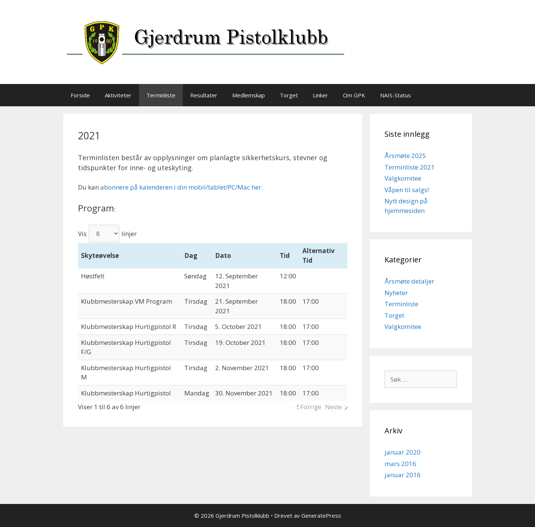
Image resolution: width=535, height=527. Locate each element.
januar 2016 (403, 475)
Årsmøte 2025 (405, 155)
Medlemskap (248, 95)
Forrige (310, 406)
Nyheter (396, 292)
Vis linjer (107, 233)
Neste (333, 406)
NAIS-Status (395, 95)
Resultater (203, 95)
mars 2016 (400, 463)
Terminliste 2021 (410, 167)
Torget (289, 95)
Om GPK (354, 95)
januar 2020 (403, 452)
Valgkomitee (403, 178)
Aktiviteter (118, 95)
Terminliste (160, 95)
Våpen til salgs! (407, 189)
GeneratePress (321, 515)
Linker (320, 95)
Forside (80, 95)
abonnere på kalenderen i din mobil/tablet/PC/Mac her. (181, 187)
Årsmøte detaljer (409, 281)
